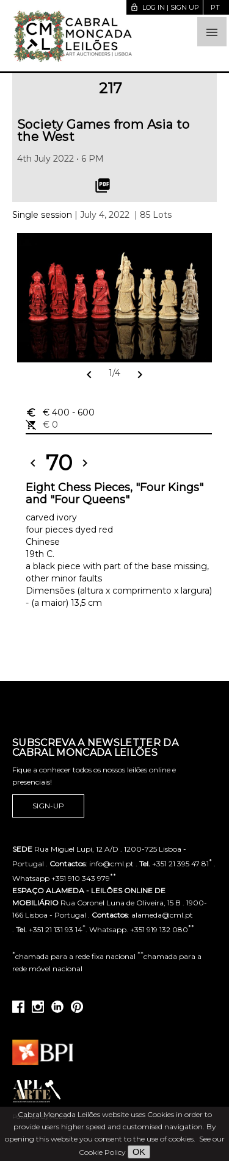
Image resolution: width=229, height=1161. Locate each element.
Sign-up (48, 806)
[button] (212, 31)
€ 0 (42, 424)
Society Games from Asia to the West (103, 130)
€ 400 (60, 412)
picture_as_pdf (102, 185)
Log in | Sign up (164, 7)
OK (139, 1152)
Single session (42, 214)
